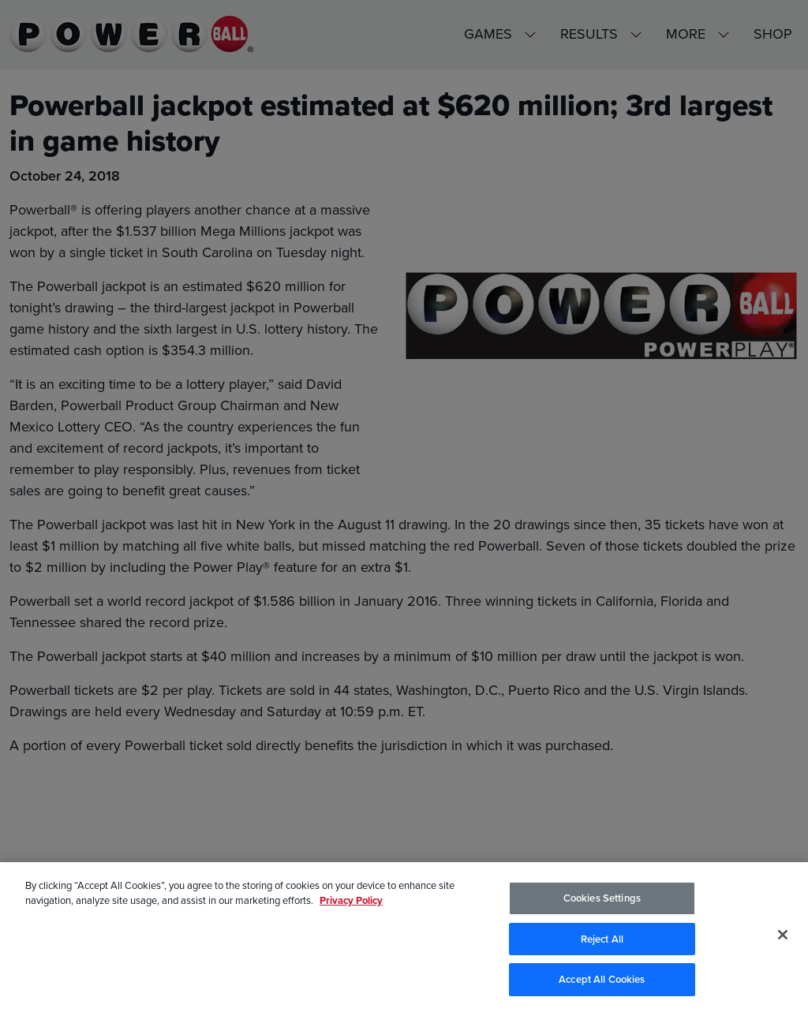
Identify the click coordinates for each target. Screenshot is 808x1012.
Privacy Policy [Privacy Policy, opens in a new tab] (351, 901)
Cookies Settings (602, 899)
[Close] (782, 936)
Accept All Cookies (602, 980)
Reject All (602, 939)
